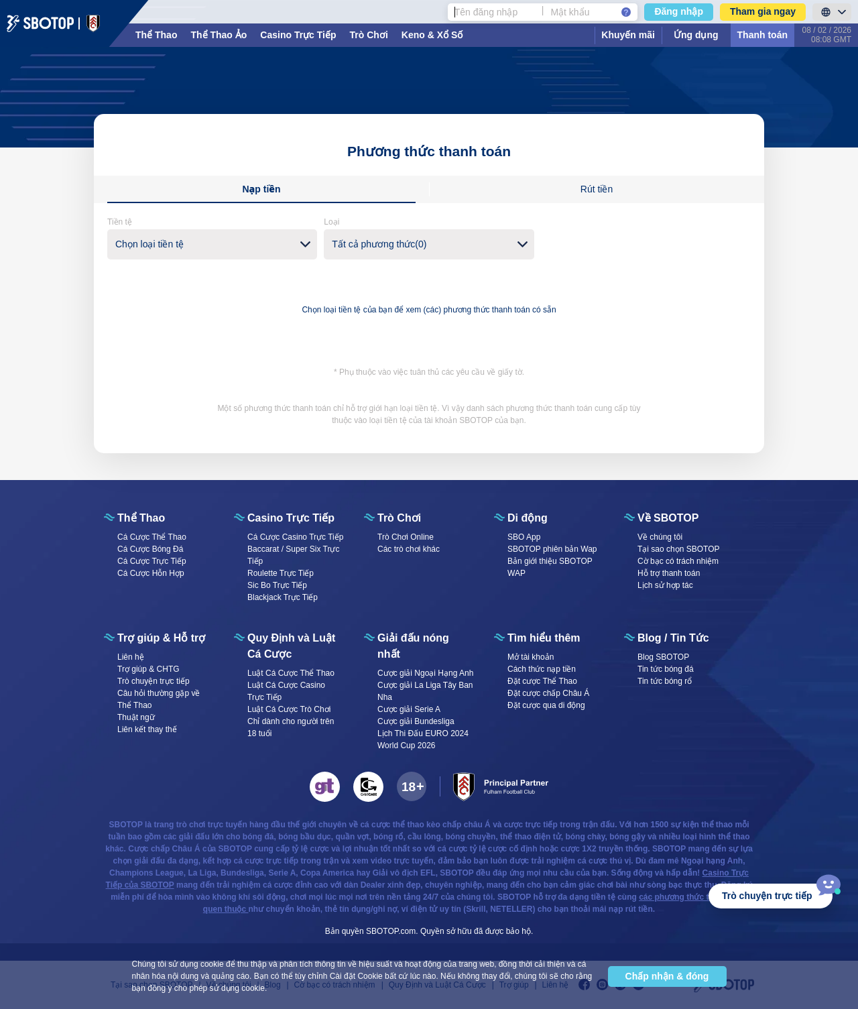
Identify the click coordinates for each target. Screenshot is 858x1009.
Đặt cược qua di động (546, 705)
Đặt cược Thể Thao (542, 681)
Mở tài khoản (530, 657)
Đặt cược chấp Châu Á (548, 693)
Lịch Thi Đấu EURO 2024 (423, 733)
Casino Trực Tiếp (298, 34)
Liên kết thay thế (147, 729)
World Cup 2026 (406, 745)
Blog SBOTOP (663, 657)
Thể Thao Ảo (218, 34)
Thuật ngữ (136, 717)
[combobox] (212, 244)
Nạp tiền (261, 189)
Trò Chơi (369, 34)
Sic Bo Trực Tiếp (277, 585)
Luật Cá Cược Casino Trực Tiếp (286, 691)
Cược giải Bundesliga (415, 721)
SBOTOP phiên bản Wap (552, 549)
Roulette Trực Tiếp (280, 573)
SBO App (523, 537)
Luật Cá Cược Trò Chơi (288, 709)
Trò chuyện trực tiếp (153, 681)
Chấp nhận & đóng (667, 976)
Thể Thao (156, 34)
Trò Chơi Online (405, 537)
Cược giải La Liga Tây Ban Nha (425, 691)
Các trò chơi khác (408, 549)
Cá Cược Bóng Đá (150, 549)
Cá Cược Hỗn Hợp (150, 573)
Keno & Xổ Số (432, 34)
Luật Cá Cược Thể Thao (290, 673)
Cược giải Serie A (408, 709)
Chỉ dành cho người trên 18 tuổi (290, 727)
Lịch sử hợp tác (665, 585)
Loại (331, 222)
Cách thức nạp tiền (541, 669)
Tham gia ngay (763, 11)
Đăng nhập (678, 11)
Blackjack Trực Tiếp (282, 597)
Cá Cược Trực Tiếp (151, 561)
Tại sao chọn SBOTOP (678, 549)
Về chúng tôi (659, 537)
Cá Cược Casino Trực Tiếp (295, 537)
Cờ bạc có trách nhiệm (678, 561)
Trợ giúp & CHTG (148, 669)
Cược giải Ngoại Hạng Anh (425, 673)
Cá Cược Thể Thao (151, 537)
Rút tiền (596, 189)
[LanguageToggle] (831, 12)
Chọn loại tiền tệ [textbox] (149, 244)
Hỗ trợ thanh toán (668, 573)
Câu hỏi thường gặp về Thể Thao (158, 699)
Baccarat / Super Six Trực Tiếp (293, 555)
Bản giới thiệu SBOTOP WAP (550, 567)
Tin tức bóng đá (665, 669)
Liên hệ (130, 657)
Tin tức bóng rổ (664, 681)
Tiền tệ (119, 222)
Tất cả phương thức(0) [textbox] (379, 244)
